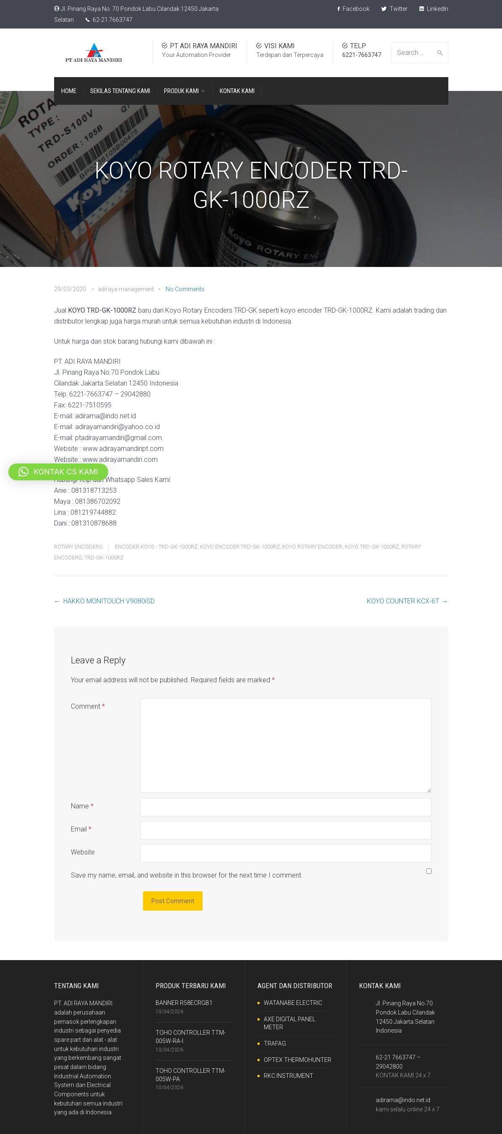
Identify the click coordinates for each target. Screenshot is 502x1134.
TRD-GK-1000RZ (103, 557)
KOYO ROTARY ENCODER (312, 547)
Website (83, 852)
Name (82, 806)
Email (81, 829)
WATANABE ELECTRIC (293, 1002)
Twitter (394, 8)
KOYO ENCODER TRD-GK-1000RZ (240, 547)
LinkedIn (433, 8)
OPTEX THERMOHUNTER (297, 1059)
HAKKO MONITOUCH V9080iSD (109, 601)
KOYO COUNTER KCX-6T (403, 601)
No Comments (185, 289)
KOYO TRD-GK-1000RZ (372, 547)
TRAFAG (275, 1043)
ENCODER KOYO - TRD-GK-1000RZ (156, 547)
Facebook (353, 8)
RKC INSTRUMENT (288, 1075)
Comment (88, 706)
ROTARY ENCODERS (78, 547)
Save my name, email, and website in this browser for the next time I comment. (187, 875)
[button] (58, 471)
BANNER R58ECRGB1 (184, 1002)
